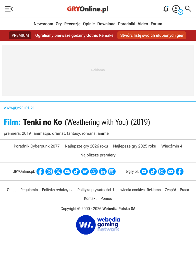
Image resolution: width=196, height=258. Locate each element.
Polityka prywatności (94, 189)
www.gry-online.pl (19, 107)
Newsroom (43, 24)
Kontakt (90, 198)
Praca (184, 189)
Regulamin (29, 189)
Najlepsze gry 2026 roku (86, 146)
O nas (11, 189)
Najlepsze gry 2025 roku (134, 146)
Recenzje (72, 24)
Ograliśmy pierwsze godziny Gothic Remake (74, 35)
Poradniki (126, 24)
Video (143, 24)
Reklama (154, 189)
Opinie (89, 24)
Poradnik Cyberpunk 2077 (37, 146)
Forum (156, 24)
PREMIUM (20, 35)
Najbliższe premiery (97, 155)
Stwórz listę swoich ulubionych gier (152, 35)
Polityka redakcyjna (57, 189)
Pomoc (106, 198)
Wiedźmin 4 (171, 146)
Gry (59, 24)
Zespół (170, 189)
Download (106, 24)
